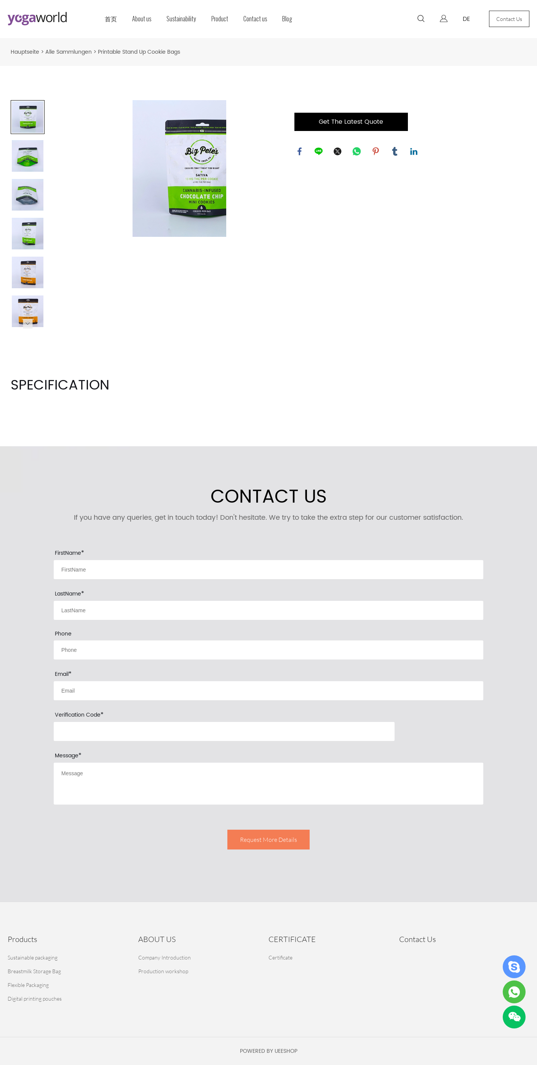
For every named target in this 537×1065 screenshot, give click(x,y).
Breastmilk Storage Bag (34, 971)
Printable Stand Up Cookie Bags (139, 52)
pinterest (376, 152)
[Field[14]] (268, 649)
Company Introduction (164, 957)
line (319, 152)
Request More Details (268, 839)
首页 (111, 18)
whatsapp (357, 152)
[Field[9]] (268, 569)
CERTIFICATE (292, 939)
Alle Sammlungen (68, 52)
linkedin (414, 152)
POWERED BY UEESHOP (268, 1051)
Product (219, 18)
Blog (287, 18)
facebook (300, 152)
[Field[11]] (268, 690)
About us (141, 18)
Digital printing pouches (35, 998)
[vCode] (224, 731)
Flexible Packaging (28, 985)
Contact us (255, 18)
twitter (338, 152)
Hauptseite (25, 52)
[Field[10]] (268, 610)
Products (22, 939)
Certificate (280, 957)
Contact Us (509, 19)
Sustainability (181, 18)
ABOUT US (157, 939)
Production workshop (163, 971)
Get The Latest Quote (351, 122)
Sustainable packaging (33, 957)
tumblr (395, 152)
